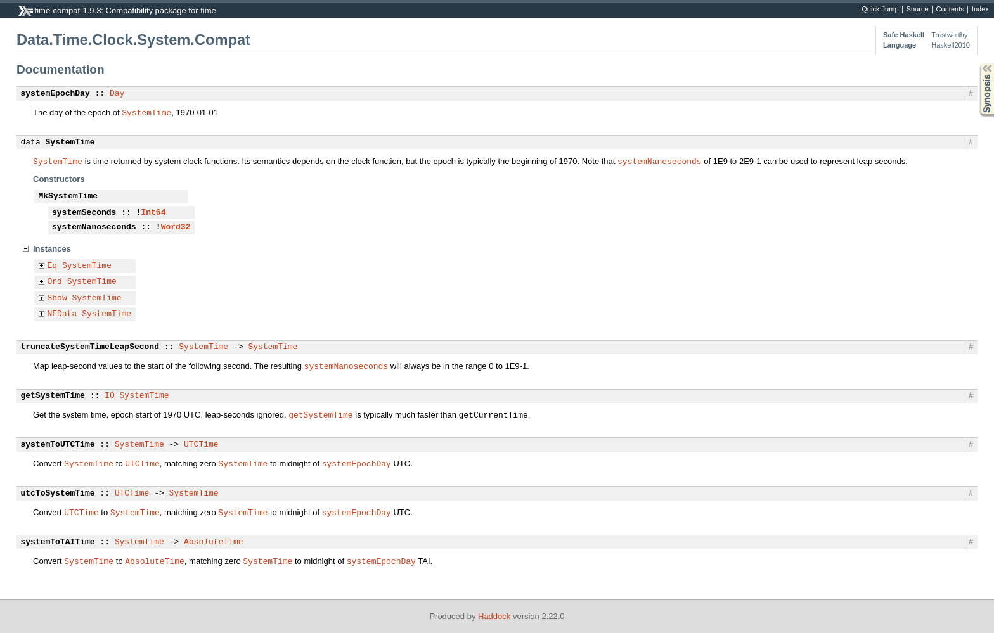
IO (110, 396)
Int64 (153, 213)
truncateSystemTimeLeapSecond (90, 347)
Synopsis (977, 63)
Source (918, 9)
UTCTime (201, 445)
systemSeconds (84, 213)
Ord (55, 282)
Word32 (176, 227)
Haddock (494, 616)
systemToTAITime (58, 542)
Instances (52, 248)
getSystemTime (53, 396)
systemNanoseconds (659, 161)
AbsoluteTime (213, 542)
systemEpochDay (55, 93)
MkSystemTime (68, 196)
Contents (950, 9)
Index (980, 9)
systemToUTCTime (58, 445)
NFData (62, 314)
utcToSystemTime (58, 493)
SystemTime (146, 112)
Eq (53, 266)
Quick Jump (880, 9)
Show (57, 298)
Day (117, 93)
